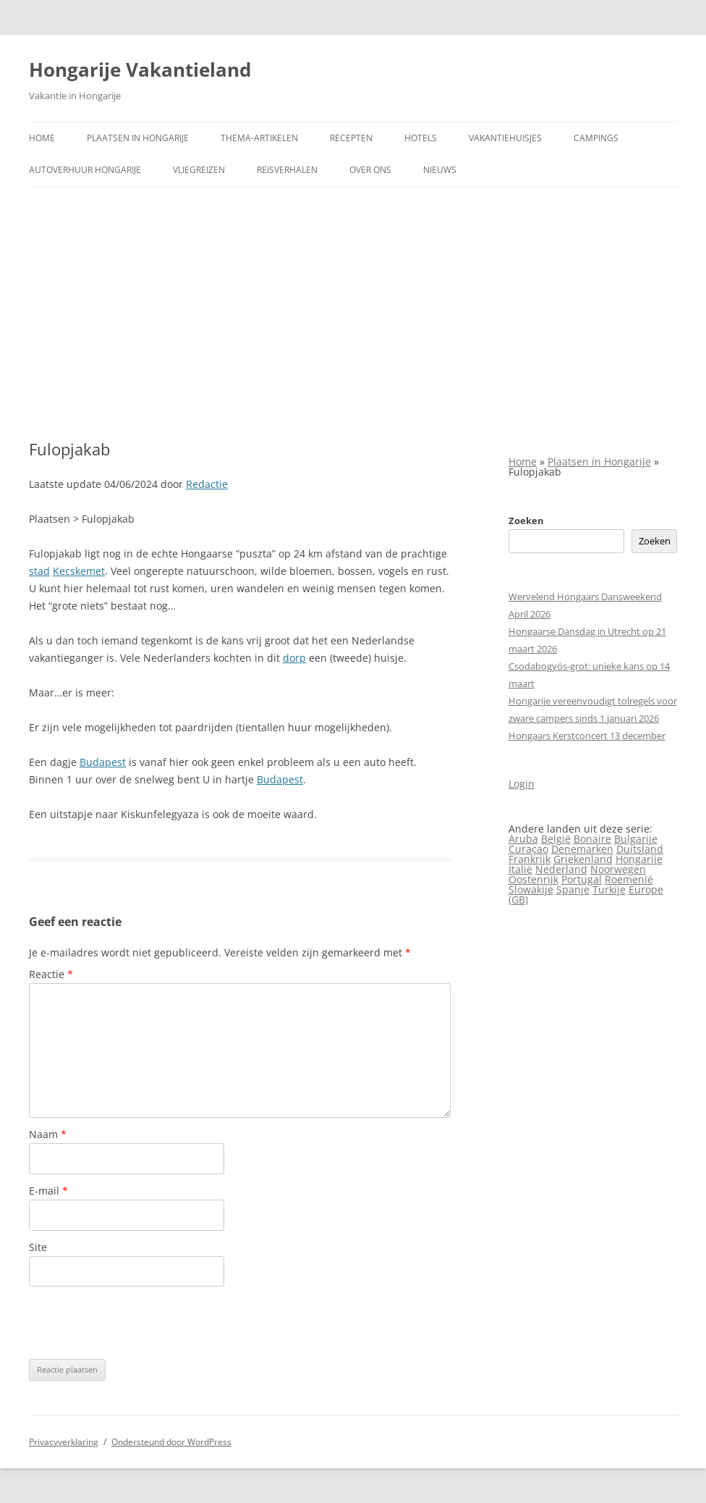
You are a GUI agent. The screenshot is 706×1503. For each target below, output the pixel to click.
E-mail (48, 1190)
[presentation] (139, 1322)
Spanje (573, 889)
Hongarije (639, 859)
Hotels (420, 138)
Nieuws (439, 170)
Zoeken (526, 520)
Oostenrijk (533, 879)
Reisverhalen (287, 170)
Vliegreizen (199, 170)
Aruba (523, 839)
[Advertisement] (353, 313)
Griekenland (583, 859)
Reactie (51, 974)
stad (39, 571)
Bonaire (592, 839)
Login (522, 784)
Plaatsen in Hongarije (138, 138)
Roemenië (629, 879)
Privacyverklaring (63, 1442)
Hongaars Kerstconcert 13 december (587, 735)
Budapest (103, 762)
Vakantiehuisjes (505, 138)
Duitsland (639, 849)
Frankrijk (529, 859)
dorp (294, 658)
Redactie (207, 484)
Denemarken (582, 849)
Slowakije (531, 889)
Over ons (370, 170)
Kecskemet (79, 571)
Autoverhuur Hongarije (85, 170)
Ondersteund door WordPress (171, 1442)
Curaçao (528, 849)
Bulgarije (636, 839)
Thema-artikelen (259, 138)
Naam (48, 1134)
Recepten (351, 138)
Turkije (609, 889)
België (556, 839)
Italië (520, 869)
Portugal (581, 879)
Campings (596, 138)
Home (42, 138)
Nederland (561, 869)
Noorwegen (618, 869)
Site (38, 1247)
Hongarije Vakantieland (140, 69)
